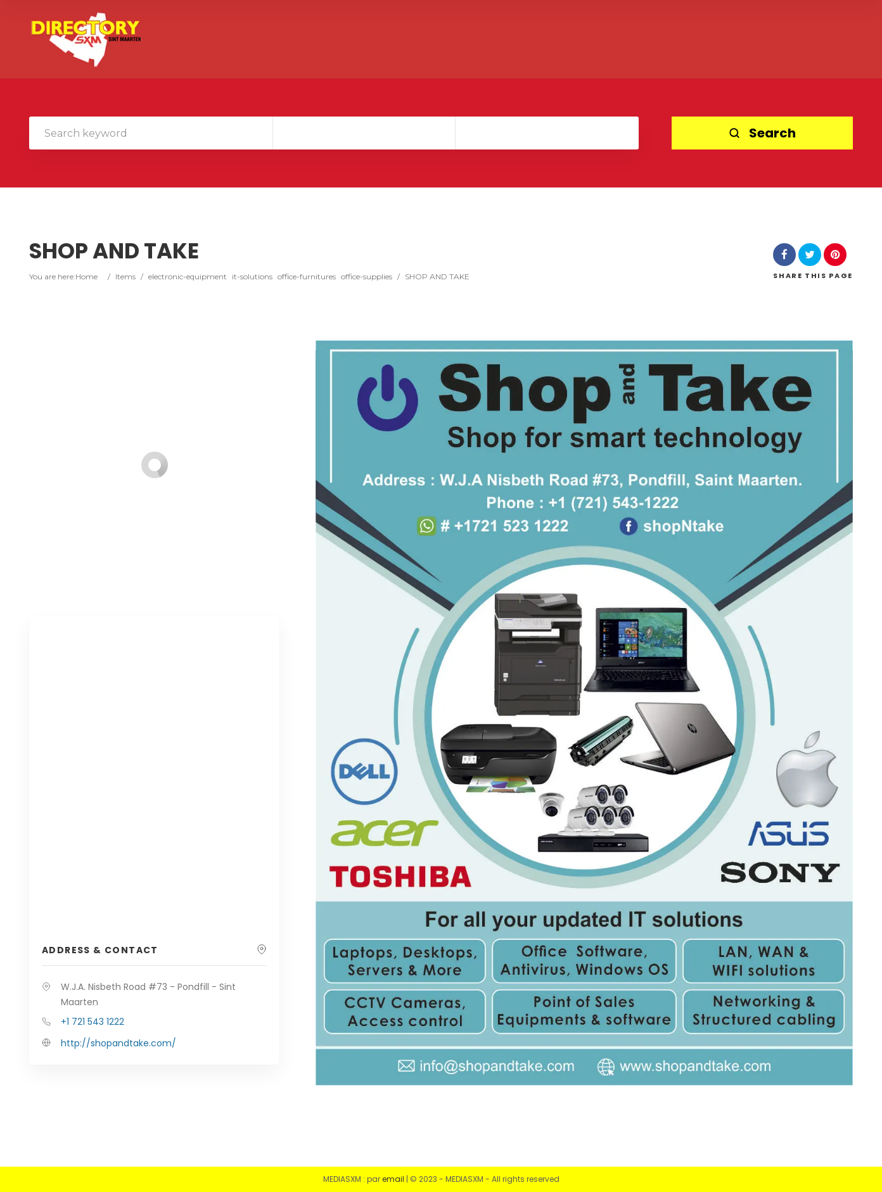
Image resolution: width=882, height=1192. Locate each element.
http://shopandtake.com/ (118, 1043)
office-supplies (366, 276)
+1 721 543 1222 (92, 1021)
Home (86, 276)
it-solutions (252, 276)
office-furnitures (307, 276)
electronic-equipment (187, 276)
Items (125, 276)
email (393, 1179)
